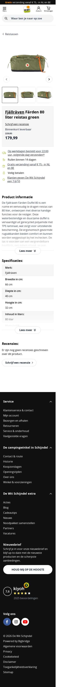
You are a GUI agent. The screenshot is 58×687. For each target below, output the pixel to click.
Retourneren (11, 426)
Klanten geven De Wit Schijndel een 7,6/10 (26, 179)
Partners (8, 528)
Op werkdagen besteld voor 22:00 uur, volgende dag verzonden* (28, 153)
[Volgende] (49, 79)
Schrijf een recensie (17, 124)
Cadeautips (10, 512)
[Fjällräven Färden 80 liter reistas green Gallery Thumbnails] (28, 95)
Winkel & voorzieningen (17, 482)
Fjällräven (14, 112)
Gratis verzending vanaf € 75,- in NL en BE (28, 166)
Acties (6, 502)
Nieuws (7, 518)
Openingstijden (12, 472)
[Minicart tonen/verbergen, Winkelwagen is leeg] (48, 9)
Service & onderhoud (16, 431)
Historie (8, 461)
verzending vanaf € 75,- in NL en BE (28, 2)
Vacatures (9, 533)
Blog (6, 507)
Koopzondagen (12, 466)
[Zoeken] (6, 18)
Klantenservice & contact (18, 410)
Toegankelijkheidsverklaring (20, 667)
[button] (17, 124)
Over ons (8, 477)
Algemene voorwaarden (17, 646)
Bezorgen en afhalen (15, 420)
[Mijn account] (38, 9)
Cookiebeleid (11, 656)
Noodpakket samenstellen (19, 523)
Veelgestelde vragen (15, 436)
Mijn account (11, 415)
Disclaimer (9, 662)
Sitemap (8, 672)
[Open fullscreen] (28, 63)
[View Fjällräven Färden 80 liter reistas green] (10, 95)
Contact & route (13, 456)
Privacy (7, 651)
